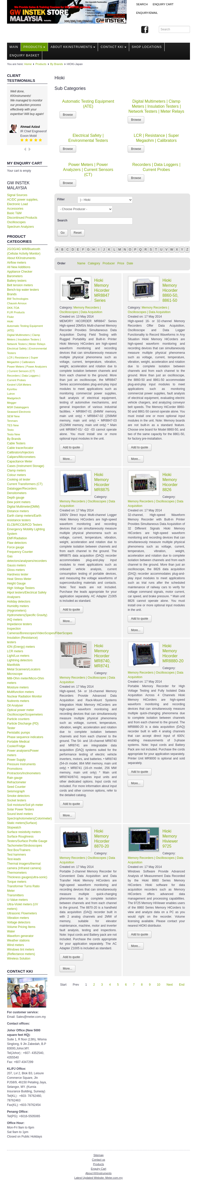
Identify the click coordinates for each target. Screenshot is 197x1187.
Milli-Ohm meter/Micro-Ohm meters (25, 681)
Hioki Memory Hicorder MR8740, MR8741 (102, 656)
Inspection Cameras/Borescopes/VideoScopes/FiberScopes (27, 631)
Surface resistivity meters (24, 832)
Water (11, 931)
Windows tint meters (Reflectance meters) (21, 952)
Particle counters (18, 719)
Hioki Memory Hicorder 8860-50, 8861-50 (170, 290)
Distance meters (18, 511)
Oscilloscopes (16, 222)
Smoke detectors (18, 796)
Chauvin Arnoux (17, 303)
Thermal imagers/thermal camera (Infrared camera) (24, 866)
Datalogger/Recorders (21, 488)
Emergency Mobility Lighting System (26, 531)
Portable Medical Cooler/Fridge (18, 744)
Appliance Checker (19, 271)
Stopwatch (14, 827)
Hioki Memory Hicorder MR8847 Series (101, 290)
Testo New (13, 434)
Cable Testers (16, 443)
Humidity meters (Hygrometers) (18, 608)
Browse (68, 114)
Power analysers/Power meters (23, 753)
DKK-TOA (13, 307)
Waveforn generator (20, 936)
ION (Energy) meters (21, 646)
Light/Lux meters (18, 656)
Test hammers (16, 854)
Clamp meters (16, 470)
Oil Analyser (15, 705)
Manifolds (13, 665)
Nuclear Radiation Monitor (24, 696)
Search (142, 4)
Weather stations (18, 940)
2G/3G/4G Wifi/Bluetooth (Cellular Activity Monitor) (23, 251)
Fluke (10, 316)
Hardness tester (17, 574)
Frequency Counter (20, 552)
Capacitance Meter (19, 461)
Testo (10, 429)
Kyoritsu (12, 389)
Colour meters (16, 475)
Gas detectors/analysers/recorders (27, 559)
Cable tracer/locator (20, 448)
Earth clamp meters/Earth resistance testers (24, 518)
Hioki (10, 321)
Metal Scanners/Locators (23, 669)
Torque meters (16, 881)
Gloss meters (16, 570)
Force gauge (15, 547)
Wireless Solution (18, 958)
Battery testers (16, 280)
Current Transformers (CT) (24, 484)
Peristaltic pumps (18, 732)
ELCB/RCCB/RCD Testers (24, 524)
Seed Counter (16, 787)
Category (94, 263)
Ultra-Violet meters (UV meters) (22, 907)
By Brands (56, 64)
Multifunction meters (20, 692)
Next (170, 984)
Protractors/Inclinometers (23, 773)
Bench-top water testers (23, 289)
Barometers (15, 276)
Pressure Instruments (21, 764)
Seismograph (16, 791)
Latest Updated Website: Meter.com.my (98, 1177)
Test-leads (14, 859)
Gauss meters (16, 565)
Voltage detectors (18, 922)
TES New (13, 425)
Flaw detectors (17, 543)
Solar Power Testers (20, 809)
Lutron (11, 393)
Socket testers (16, 800)
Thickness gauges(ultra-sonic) (27, 877)
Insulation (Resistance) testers (22, 640)
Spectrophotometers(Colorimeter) (27, 818)
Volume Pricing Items (21, 927)
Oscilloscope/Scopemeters (25, 714)
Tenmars (12, 420)
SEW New (13, 416)
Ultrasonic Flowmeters (22, 913)
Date (130, 263)
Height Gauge (16, 583)
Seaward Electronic (19, 411)
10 (158, 984)
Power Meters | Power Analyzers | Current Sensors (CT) (88, 169)
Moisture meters (18, 687)
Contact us (98, 1159)
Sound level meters (20, 814)
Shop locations (147, 47)
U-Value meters (17, 900)
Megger (11, 402)
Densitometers (16, 493)
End (181, 984)
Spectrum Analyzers (20, 226)
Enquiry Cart (98, 1168)
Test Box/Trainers (18, 850)
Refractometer (16, 782)
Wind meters (15, 945)
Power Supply (16, 759)
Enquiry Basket (24, 55)
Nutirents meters (18, 701)
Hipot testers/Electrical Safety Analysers (26, 595)
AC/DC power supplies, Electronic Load (22, 202)
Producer (109, 263)
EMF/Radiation (17, 538)
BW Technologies (17, 298)
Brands (12, 294)
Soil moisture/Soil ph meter (25, 805)
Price (120, 263)
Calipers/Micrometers (21, 457)
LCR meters (15, 651)
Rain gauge (14, 778)
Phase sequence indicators (25, 737)
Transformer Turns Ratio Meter (23, 888)
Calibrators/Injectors (20, 452)
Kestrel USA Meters (19, 384)
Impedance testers (19, 624)
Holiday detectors (18, 601)
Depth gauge (15, 497)
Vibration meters (18, 918)
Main (14, 47)
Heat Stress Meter (19, 579)
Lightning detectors (19, 660)
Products (34, 47)
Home (28, 64)
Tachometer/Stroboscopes (24, 845)
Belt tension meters (20, 285)
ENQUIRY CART (163, 4)
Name (81, 263)
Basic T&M (14, 213)
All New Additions (18, 267)
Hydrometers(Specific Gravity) (27, 615)
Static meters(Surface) (22, 823)
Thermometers (17, 872)
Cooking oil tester (18, 479)
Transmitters (15, 895)
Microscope (14, 674)
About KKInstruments (73, 47)
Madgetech (14, 398)
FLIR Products (16, 312)
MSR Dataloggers (18, 407)
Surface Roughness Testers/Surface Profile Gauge (27, 839)
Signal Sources (17, 195)
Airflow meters (16, 262)
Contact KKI (113, 47)
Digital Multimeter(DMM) (23, 506)
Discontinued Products (22, 217)
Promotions (14, 768)
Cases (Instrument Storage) (25, 466)
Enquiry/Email (147, 12)
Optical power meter (20, 710)
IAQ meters (14, 619)
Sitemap (98, 1155)
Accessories (15, 208)
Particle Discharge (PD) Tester (22, 726)
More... (67, 459)
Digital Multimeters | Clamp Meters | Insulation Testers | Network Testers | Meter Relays (26, 339)
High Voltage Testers (21, 588)
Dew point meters (18, 502)
